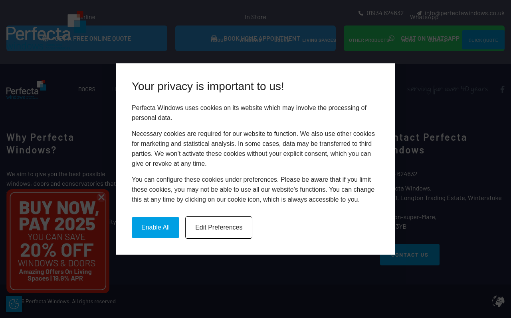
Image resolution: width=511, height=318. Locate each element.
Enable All (155, 227)
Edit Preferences (218, 227)
